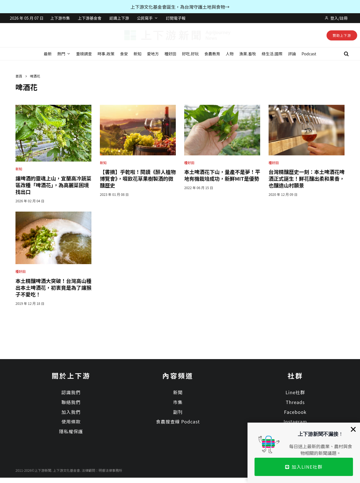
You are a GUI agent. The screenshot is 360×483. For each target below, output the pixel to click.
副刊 (178, 412)
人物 (230, 53)
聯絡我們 (70, 402)
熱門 (61, 53)
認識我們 (70, 392)
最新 (48, 53)
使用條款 (70, 421)
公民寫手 (145, 18)
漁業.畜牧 (247, 53)
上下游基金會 (90, 18)
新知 (137, 53)
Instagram (295, 421)
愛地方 (153, 53)
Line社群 (295, 392)
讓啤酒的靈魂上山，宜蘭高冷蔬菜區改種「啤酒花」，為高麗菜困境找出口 (53, 185)
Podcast (309, 53)
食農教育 (212, 53)
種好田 (170, 53)
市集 (178, 402)
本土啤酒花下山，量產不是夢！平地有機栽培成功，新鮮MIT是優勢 (222, 175)
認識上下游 (119, 18)
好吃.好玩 (190, 53)
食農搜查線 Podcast (178, 421)
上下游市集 (60, 18)
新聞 (178, 392)
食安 (124, 53)
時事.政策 (106, 53)
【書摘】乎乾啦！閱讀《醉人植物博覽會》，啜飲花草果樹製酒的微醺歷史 (138, 178)
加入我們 (70, 412)
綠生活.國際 (272, 53)
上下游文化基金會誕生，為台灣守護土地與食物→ (180, 6)
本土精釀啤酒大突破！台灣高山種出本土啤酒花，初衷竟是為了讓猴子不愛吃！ (53, 287)
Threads (295, 402)
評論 (292, 53)
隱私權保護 (71, 431)
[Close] (353, 429)
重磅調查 (84, 53)
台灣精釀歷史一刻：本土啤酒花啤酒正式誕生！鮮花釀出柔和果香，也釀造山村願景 (307, 178)
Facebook (295, 412)
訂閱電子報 (176, 18)
